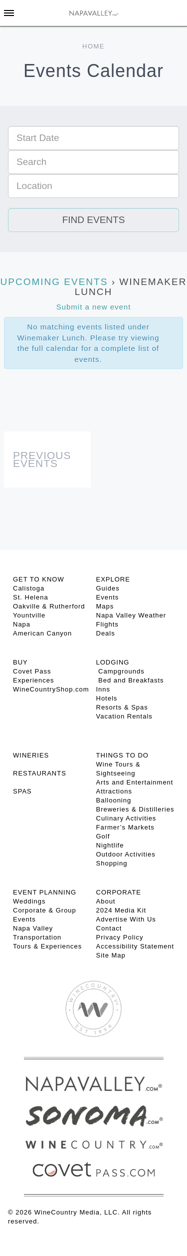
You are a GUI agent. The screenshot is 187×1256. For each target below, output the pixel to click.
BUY (20, 662)
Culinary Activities (126, 818)
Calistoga (28, 588)
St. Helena (30, 597)
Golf (103, 836)
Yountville (29, 615)
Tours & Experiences (47, 946)
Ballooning (114, 800)
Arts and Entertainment (135, 782)
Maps (105, 606)
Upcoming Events (54, 281)
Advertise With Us (126, 919)
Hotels (107, 698)
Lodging (113, 662)
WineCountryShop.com (51, 689)
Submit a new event (93, 306)
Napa (21, 624)
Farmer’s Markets (125, 827)
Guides (108, 588)
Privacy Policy (120, 937)
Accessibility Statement (135, 946)
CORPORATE (118, 892)
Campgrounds (120, 671)
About (106, 901)
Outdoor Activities (126, 854)
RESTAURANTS (39, 773)
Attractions (114, 791)
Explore (113, 579)
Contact (109, 928)
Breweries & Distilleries (135, 809)
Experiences (33, 680)
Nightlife (110, 845)
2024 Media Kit (121, 910)
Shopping (112, 863)
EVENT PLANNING (44, 892)
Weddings (29, 901)
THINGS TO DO (122, 755)
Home (93, 46)
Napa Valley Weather (131, 615)
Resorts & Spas (122, 707)
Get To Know (38, 579)
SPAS (22, 791)
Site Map (111, 955)
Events (107, 597)
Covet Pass (32, 671)
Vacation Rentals (124, 716)
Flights (107, 624)
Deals (105, 633)
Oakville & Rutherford (49, 606)
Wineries (31, 755)
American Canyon (42, 633)
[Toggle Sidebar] (9, 13)
